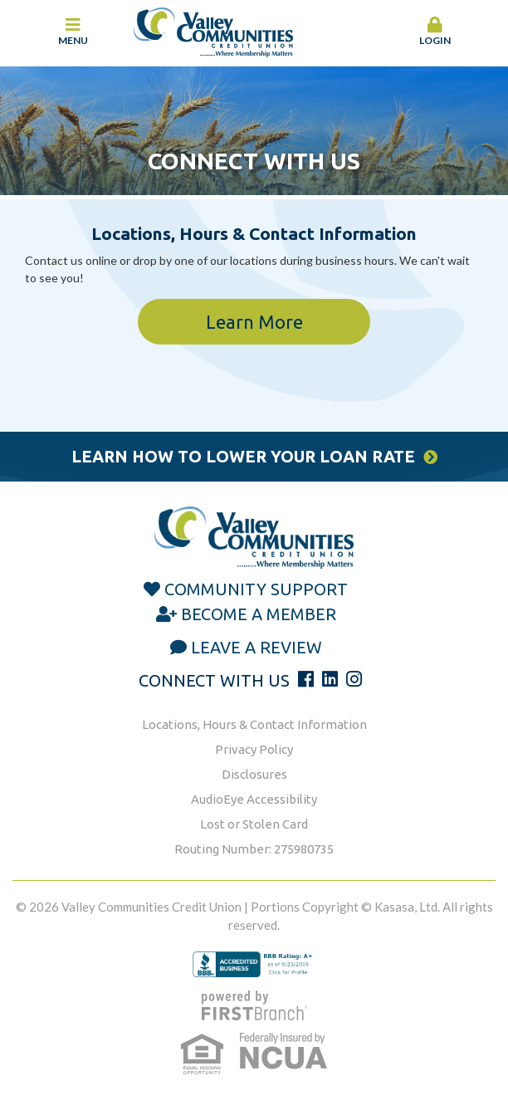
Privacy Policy (254, 749)
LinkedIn (330, 679)
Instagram (354, 679)
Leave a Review (256, 647)
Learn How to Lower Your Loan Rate (243, 456)
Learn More (254, 321)
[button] (435, 32)
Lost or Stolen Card (254, 824)
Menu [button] (73, 31)
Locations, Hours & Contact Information (254, 724)
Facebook (306, 679)
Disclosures (254, 774)
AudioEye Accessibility (254, 799)
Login (435, 31)
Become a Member (258, 614)
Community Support (256, 589)
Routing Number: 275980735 (254, 849)
